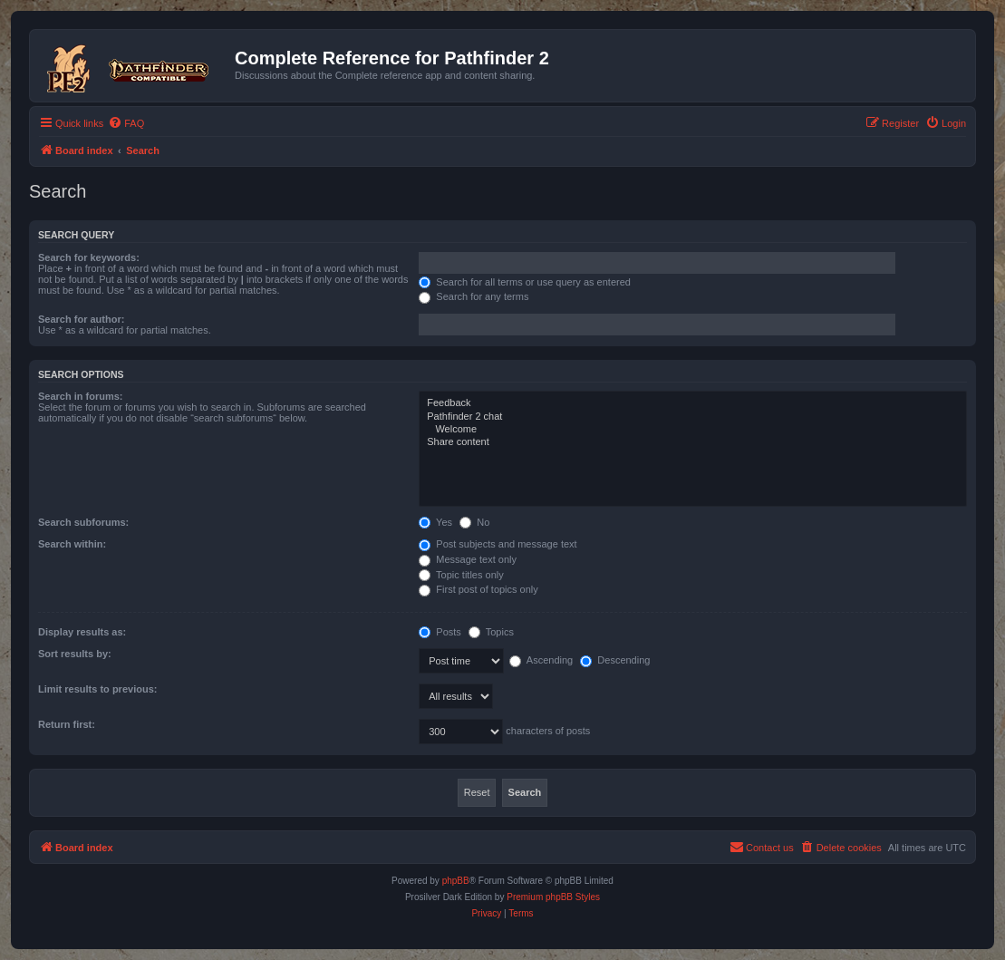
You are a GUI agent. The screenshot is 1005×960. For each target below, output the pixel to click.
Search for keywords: (89, 257)
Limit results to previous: (97, 689)
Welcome (693, 429)
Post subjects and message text (497, 543)
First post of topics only (478, 589)
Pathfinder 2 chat (693, 417)
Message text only (468, 559)
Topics (491, 631)
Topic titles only (461, 574)
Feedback (693, 403)
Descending (615, 660)
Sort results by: (74, 653)
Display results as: (82, 631)
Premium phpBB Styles (553, 897)
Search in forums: (80, 396)
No (474, 522)
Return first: (66, 724)
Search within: (72, 543)
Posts (440, 631)
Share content (693, 442)
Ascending (541, 660)
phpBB (455, 881)
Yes (435, 522)
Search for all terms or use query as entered (525, 281)
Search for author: (81, 319)
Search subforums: (83, 522)
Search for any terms (473, 296)
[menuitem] (126, 123)
